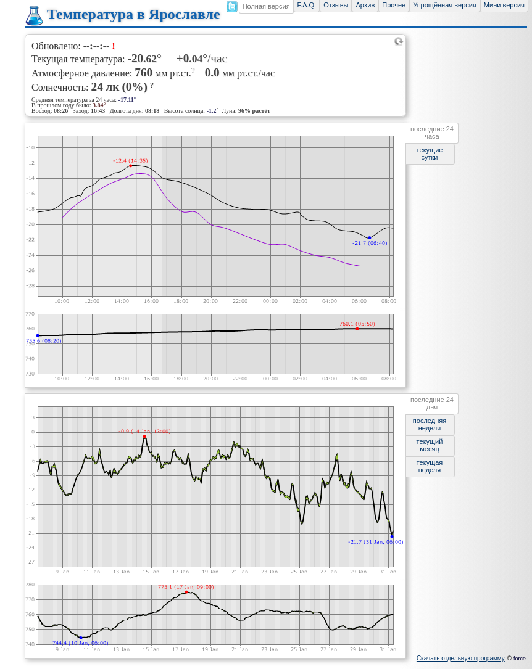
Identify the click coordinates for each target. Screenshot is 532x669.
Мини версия (504, 5)
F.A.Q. (307, 5)
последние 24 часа (432, 132)
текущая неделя (430, 466)
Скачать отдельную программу (461, 658)
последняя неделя (429, 424)
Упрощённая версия (444, 5)
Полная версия (266, 6)
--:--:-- (96, 46)
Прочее (393, 5)
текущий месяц (430, 445)
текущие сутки (430, 153)
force (519, 658)
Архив (365, 5)
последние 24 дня (432, 403)
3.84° (99, 105)
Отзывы (335, 5)
